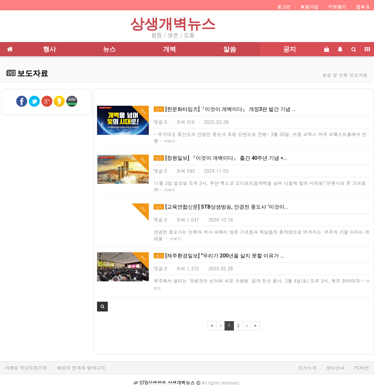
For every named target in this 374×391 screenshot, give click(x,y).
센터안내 (335, 367)
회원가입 (309, 7)
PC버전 (361, 367)
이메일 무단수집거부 (26, 367)
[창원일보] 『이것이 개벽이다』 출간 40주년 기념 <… (220, 158)
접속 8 (362, 7)
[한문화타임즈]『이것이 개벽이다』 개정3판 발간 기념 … (224, 109)
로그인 (284, 7)
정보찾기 (337, 7)
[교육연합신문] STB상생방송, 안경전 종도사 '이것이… (221, 207)
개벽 (169, 49)
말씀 (229, 49)
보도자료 (27, 73)
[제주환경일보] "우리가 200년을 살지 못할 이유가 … (219, 256)
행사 (49, 49)
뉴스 (109, 49)
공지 (289, 49)
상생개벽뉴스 (172, 24)
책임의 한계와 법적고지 (81, 367)
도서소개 (307, 367)
